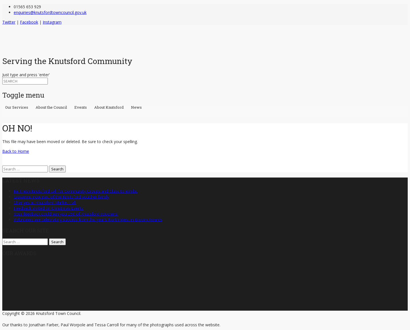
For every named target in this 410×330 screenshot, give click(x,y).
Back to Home (15, 151)
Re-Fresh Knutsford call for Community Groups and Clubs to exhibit (76, 191)
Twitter (8, 22)
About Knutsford (109, 108)
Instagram (52, 22)
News (136, 108)
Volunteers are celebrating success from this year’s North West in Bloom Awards (88, 219)
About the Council (52, 108)
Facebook (29, 22)
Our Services (17, 108)
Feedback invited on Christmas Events (48, 208)
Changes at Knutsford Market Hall (45, 202)
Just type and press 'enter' (26, 74)
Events (81, 108)
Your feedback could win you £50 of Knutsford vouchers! (66, 213)
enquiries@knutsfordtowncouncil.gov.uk (50, 12)
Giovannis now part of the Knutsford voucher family (61, 196)
